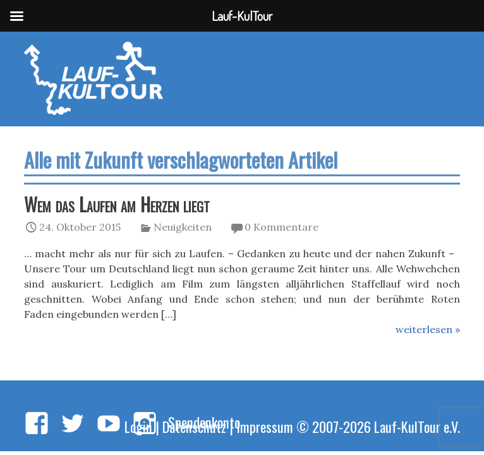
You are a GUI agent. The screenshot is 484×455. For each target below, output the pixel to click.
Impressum (264, 426)
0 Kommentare (281, 227)
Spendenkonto (204, 421)
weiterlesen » (428, 329)
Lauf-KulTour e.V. (417, 426)
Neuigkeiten (183, 227)
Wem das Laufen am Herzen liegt (117, 204)
